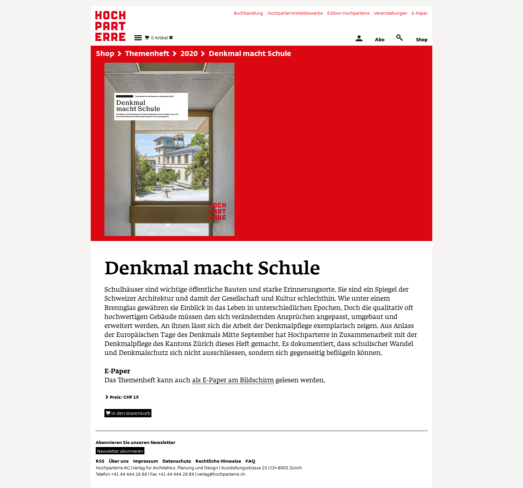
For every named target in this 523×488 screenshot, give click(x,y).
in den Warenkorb (128, 413)
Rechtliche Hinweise (218, 461)
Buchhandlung (248, 13)
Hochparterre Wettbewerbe (295, 13)
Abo (380, 39)
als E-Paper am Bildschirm (233, 380)
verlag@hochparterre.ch (221, 474)
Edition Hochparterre (348, 13)
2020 (189, 53)
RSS (100, 461)
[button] (138, 38)
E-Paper (420, 13)
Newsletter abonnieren (120, 451)
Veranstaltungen (390, 13)
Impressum (145, 461)
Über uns (119, 461)
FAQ (250, 461)
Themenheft (147, 53)
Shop (422, 39)
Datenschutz (176, 461)
